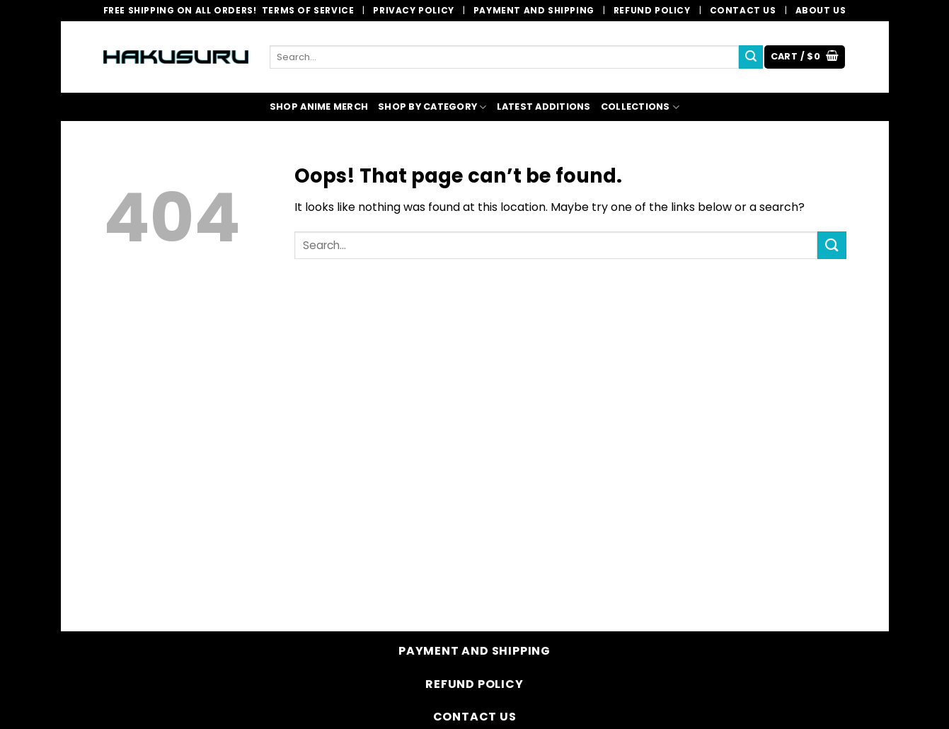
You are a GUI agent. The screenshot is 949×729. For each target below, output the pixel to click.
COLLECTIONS (640, 107)
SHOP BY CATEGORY (432, 107)
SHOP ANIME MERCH (319, 107)
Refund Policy (652, 10)
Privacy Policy (413, 10)
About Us (820, 10)
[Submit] (751, 57)
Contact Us (743, 10)
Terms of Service (308, 10)
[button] (804, 57)
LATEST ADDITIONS (544, 107)
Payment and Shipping (533, 10)
